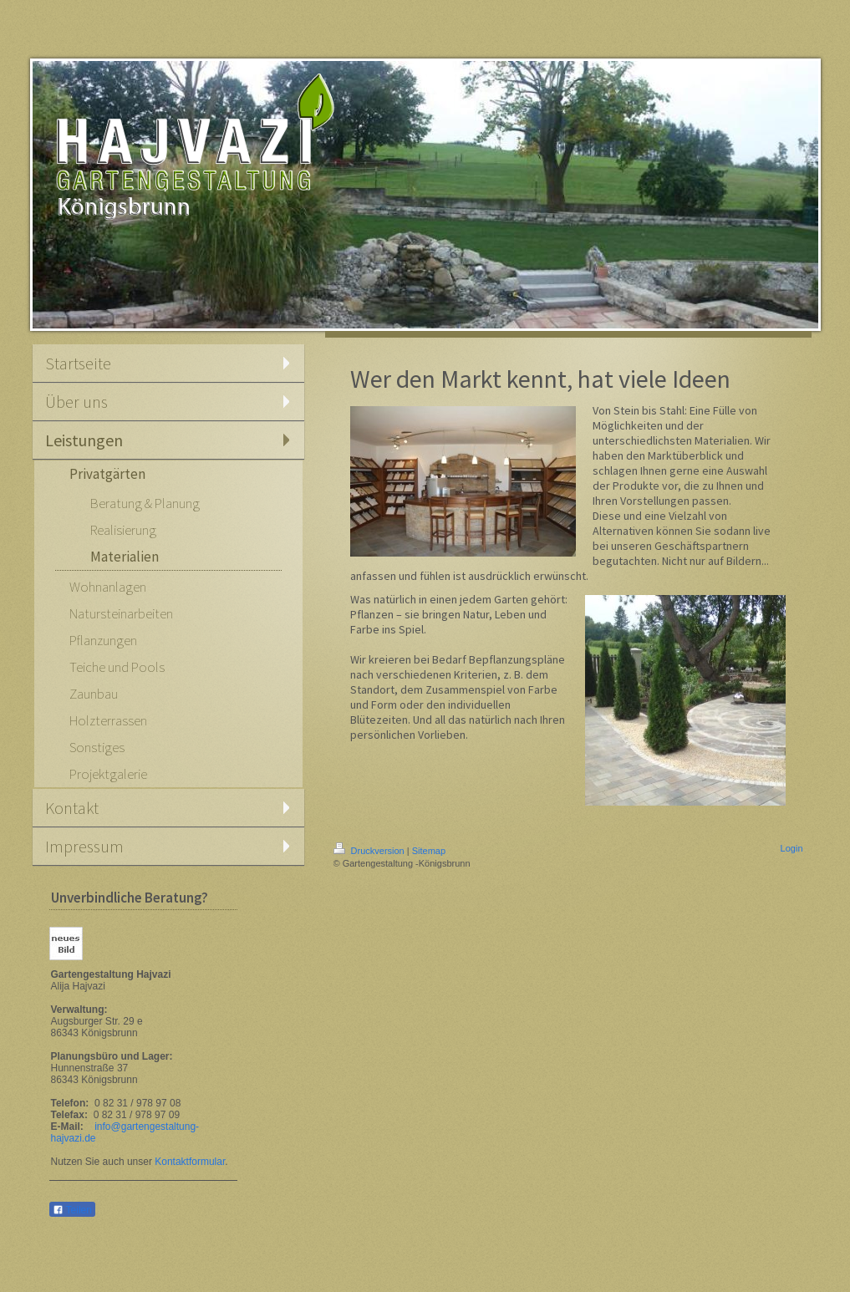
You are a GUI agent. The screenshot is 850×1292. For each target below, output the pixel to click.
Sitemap (428, 851)
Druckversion (370, 851)
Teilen (72, 1210)
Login (792, 848)
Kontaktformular (190, 1161)
